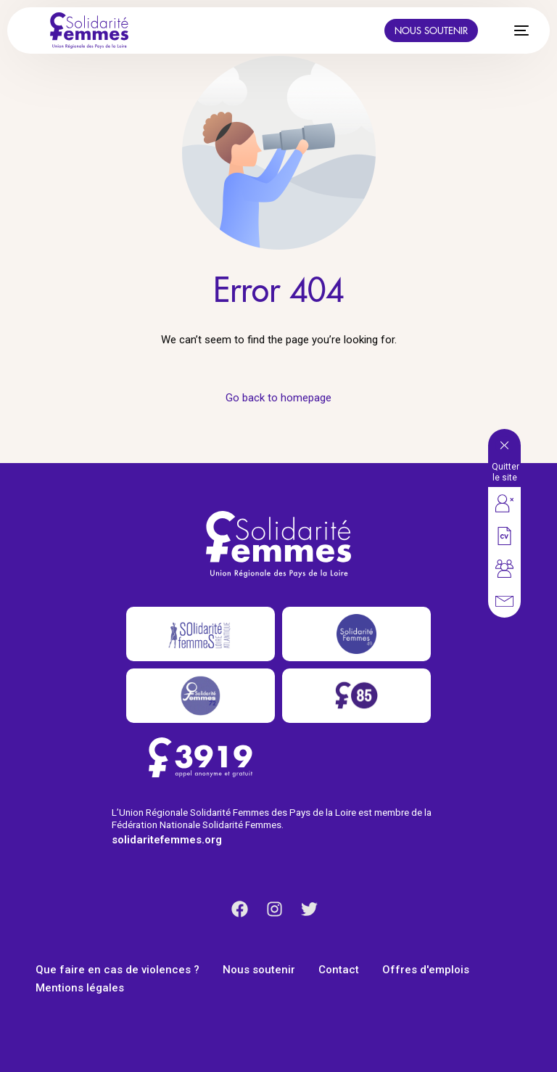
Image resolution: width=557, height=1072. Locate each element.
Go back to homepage (278, 397)
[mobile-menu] (514, 30)
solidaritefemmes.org (167, 839)
